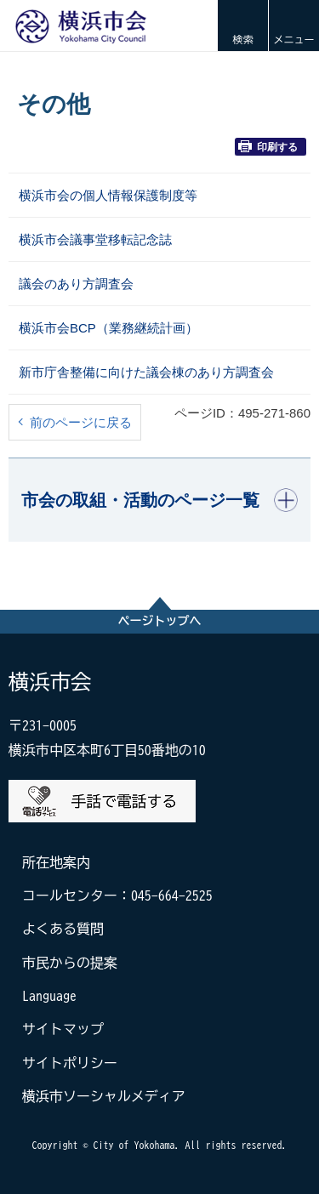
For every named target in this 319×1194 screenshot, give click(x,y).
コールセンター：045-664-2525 (117, 895)
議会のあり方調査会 (76, 283)
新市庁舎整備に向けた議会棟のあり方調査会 (146, 372)
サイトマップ (63, 1029)
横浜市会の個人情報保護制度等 (108, 195)
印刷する (268, 146)
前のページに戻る (81, 422)
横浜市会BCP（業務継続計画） (108, 328)
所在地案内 (56, 862)
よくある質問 (63, 928)
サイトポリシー (69, 1063)
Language (49, 996)
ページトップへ (160, 621)
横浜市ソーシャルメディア (103, 1096)
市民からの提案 (69, 962)
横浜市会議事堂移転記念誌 (95, 239)
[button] (242, 25)
